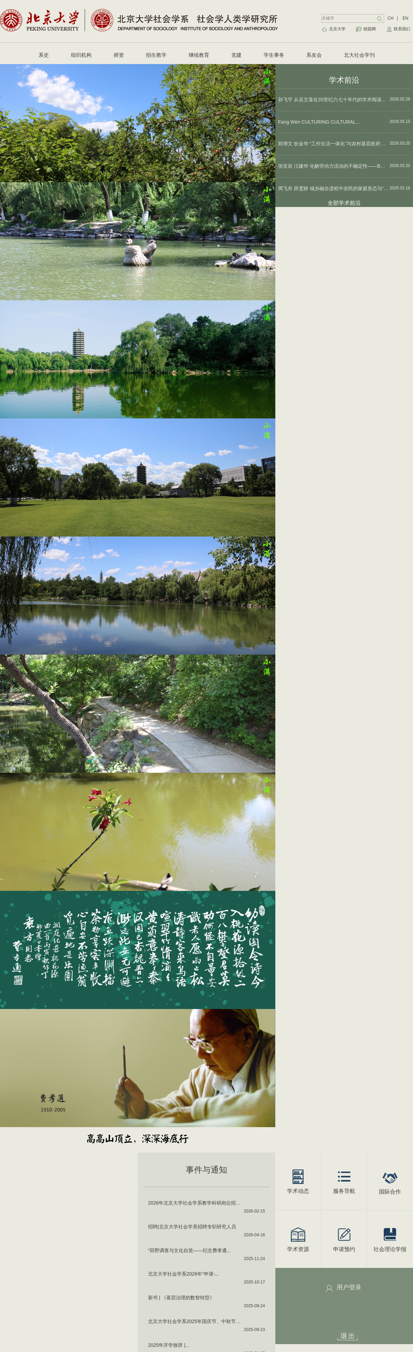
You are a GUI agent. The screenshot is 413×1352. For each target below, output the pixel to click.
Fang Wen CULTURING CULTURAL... (319, 122)
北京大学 (337, 29)
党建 (236, 55)
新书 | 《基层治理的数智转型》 (181, 1297)
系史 (44, 55)
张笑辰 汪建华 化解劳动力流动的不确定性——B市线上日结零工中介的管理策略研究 (334, 166)
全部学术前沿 (344, 203)
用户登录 (349, 1287)
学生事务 (274, 55)
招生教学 (156, 55)
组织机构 (81, 55)
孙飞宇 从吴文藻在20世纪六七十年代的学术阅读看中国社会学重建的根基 (334, 99)
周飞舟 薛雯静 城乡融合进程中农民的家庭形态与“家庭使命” (334, 188)
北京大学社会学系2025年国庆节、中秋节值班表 (196, 1321)
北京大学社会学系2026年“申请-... (183, 1274)
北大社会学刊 (359, 55)
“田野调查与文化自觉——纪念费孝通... (189, 1250)
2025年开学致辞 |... (168, 1345)
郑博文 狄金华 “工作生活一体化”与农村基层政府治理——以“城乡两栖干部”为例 (334, 143)
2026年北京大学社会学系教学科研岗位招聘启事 (196, 1203)
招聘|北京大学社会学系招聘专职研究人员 (192, 1226)
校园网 (369, 29)
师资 (119, 55)
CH (390, 18)
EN (406, 18)
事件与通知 (206, 1169)
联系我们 (402, 29)
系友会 (314, 55)
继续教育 (199, 55)
